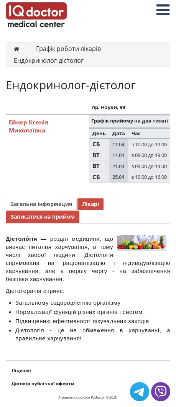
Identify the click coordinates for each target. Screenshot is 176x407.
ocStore (84, 397)
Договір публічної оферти (43, 383)
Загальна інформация (41, 204)
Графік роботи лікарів (68, 48)
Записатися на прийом (42, 216)
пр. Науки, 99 (108, 107)
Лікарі (90, 204)
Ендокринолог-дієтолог (49, 60)
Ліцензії (21, 370)
